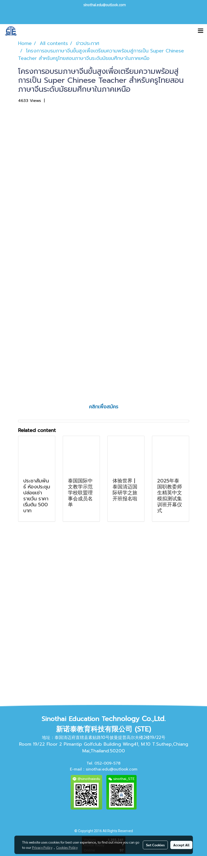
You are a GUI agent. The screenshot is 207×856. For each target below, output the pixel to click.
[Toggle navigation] (200, 31)
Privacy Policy (42, 847)
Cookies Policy (67, 847)
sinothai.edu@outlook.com (111, 769)
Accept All (181, 845)
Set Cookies (155, 845)
